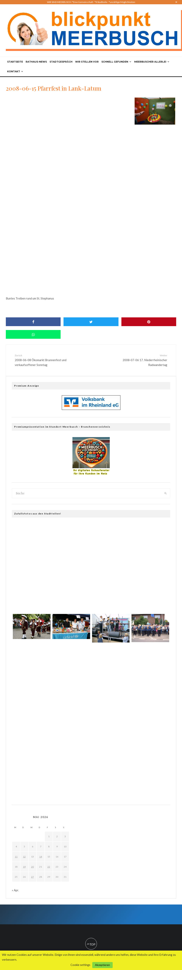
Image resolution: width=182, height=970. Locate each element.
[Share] (33, 321)
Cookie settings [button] (80, 965)
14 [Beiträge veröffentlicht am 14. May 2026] (40, 856)
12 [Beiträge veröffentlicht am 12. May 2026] (24, 856)
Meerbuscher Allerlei (150, 61)
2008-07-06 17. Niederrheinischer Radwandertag (138, 360)
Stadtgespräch (61, 61)
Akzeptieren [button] (102, 965)
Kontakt (13, 71)
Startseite (15, 61)
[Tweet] (91, 321)
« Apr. (15, 890)
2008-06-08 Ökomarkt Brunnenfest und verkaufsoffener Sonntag (44, 360)
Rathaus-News (36, 61)
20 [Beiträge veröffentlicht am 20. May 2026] (32, 866)
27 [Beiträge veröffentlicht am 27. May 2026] (32, 876)
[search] (165, 493)
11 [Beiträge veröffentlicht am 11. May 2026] (16, 856)
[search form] (86, 493)
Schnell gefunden (114, 61)
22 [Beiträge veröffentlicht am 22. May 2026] (48, 866)
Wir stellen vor (87, 61)
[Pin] (148, 321)
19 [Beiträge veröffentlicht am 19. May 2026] (24, 866)
